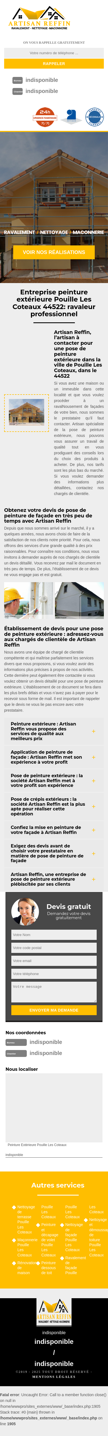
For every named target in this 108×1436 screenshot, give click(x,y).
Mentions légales (54, 1377)
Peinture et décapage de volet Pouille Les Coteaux (48, 1239)
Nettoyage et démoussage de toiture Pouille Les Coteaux (96, 1237)
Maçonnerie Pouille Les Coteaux (24, 1247)
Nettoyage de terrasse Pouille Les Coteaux (24, 1219)
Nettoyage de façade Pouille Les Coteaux (72, 1237)
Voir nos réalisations (54, 252)
